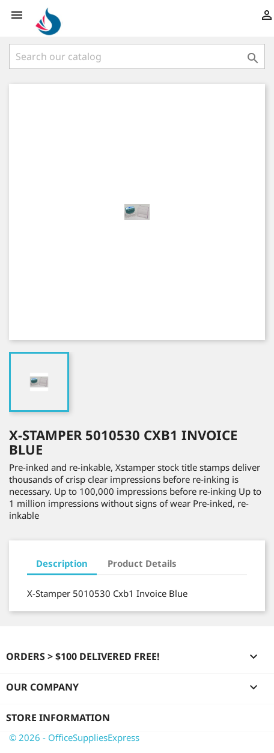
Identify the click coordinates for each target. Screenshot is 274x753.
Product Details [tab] (142, 563)
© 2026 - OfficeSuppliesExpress (74, 737)
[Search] (137, 56)
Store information (58, 717)
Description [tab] (62, 563)
